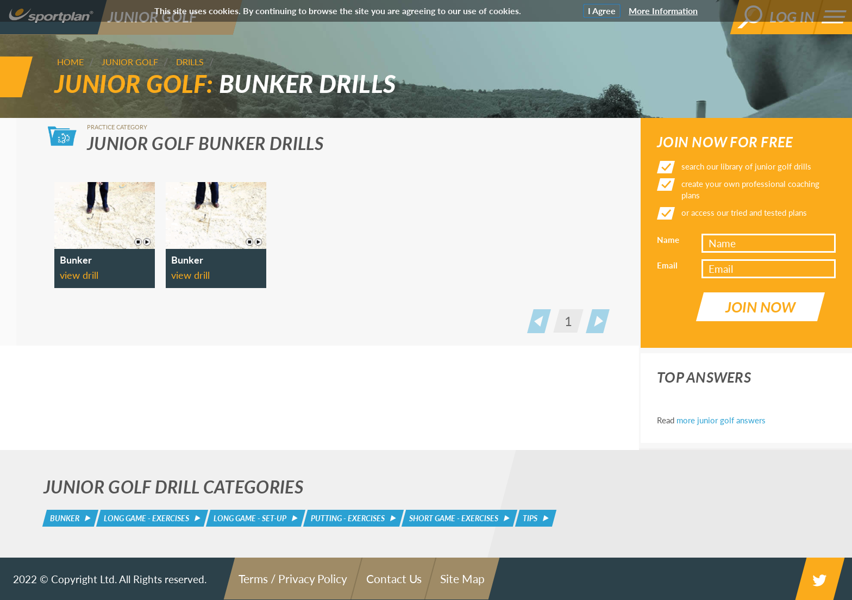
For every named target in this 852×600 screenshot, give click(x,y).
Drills (190, 62)
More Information (663, 10)
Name (668, 240)
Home (70, 62)
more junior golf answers (721, 420)
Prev (539, 321)
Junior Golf (130, 62)
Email (667, 265)
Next (598, 321)
